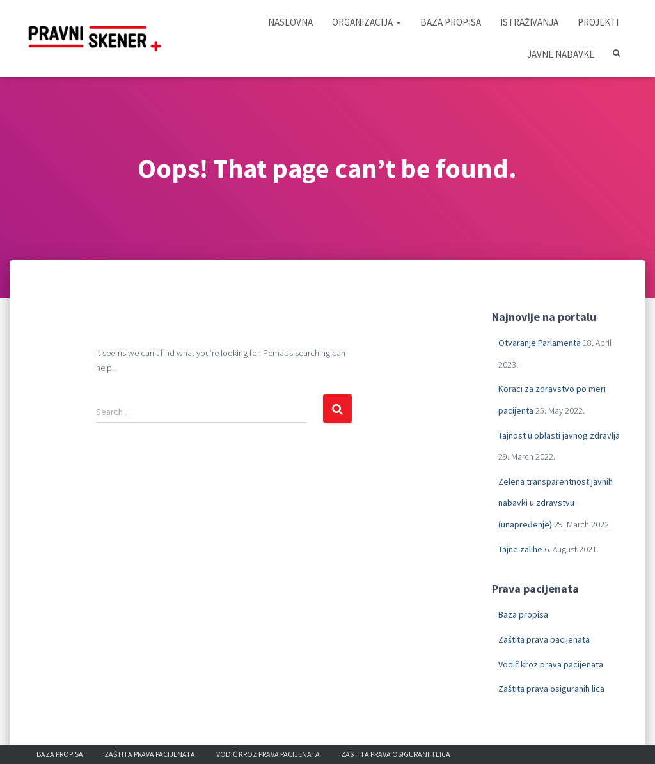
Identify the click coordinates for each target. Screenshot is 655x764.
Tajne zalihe (520, 549)
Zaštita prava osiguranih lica (551, 688)
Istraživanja (529, 22)
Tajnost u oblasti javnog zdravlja (559, 435)
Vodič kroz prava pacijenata (550, 664)
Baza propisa (450, 22)
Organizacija (366, 22)
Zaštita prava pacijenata (544, 639)
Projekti (598, 22)
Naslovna (290, 22)
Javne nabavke (560, 54)
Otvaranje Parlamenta (539, 342)
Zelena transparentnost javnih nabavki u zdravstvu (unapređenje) (555, 503)
